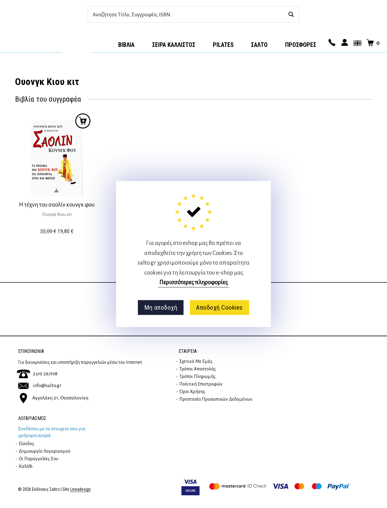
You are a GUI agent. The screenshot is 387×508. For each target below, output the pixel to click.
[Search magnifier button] (291, 14)
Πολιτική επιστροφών (201, 384)
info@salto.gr (39, 385)
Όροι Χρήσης (192, 391)
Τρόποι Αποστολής (197, 368)
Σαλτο (259, 44)
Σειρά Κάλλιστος (173, 44)
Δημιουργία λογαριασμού (44, 451)
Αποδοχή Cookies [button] (219, 307)
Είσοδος (26, 443)
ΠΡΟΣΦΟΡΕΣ (300, 44)
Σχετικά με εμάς (196, 361)
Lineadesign (80, 489)
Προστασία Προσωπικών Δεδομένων (215, 399)
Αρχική (77, 43)
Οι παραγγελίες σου (38, 458)
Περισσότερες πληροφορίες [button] (193, 282)
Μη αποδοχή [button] (160, 307)
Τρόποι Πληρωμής (197, 376)
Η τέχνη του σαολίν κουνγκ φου (57, 204)
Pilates (223, 44)
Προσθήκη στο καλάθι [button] (82, 121)
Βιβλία (126, 44)
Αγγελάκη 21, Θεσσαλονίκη (53, 398)
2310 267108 (37, 373)
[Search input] (187, 14)
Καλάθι (26, 466)
